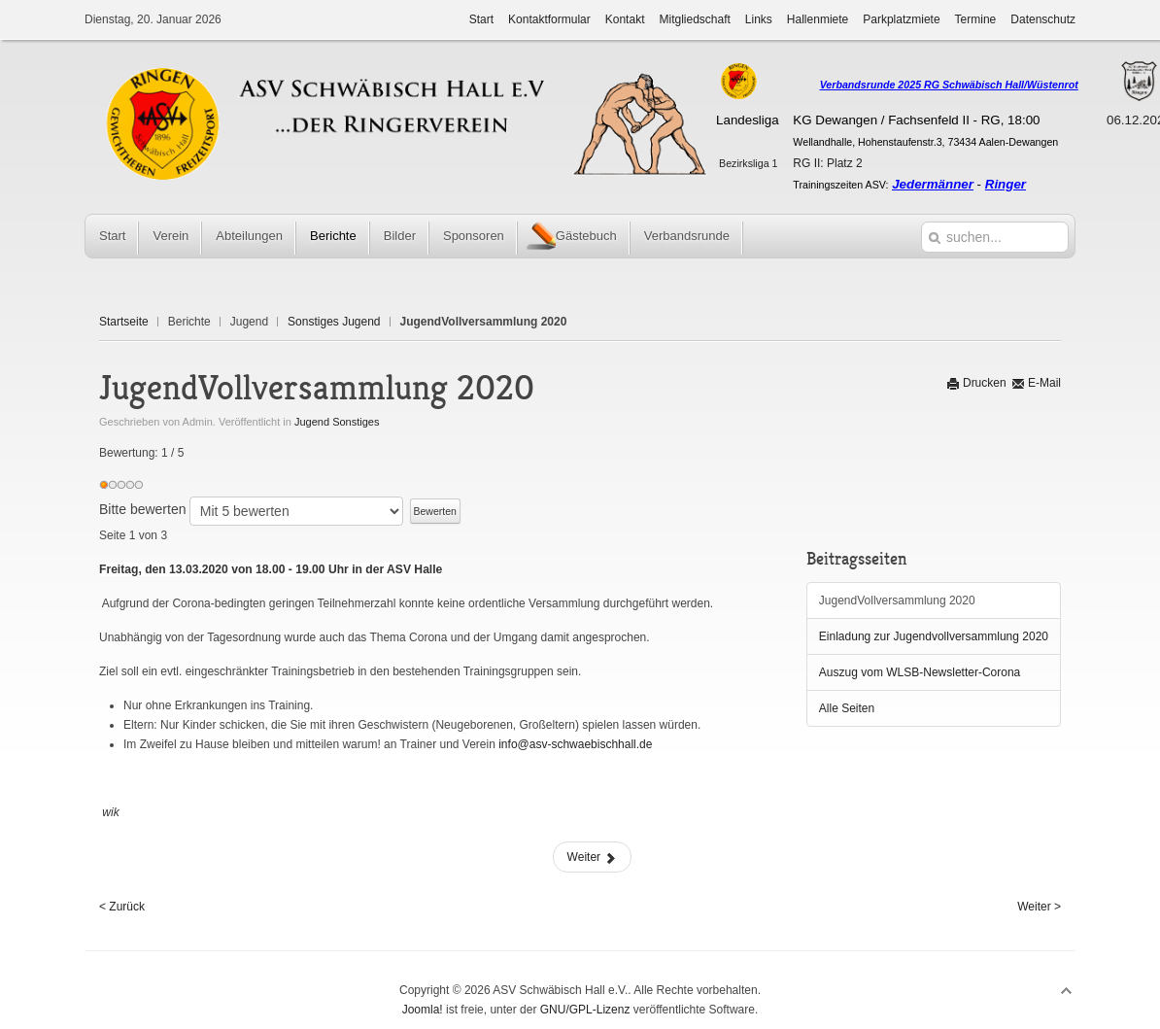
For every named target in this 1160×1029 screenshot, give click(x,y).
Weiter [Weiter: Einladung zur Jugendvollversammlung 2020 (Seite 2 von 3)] (592, 857)
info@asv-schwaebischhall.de (575, 744)
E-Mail (1036, 383)
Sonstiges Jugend (334, 321)
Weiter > (1039, 906)
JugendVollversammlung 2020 (897, 600)
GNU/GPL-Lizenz (585, 1009)
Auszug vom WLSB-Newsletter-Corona (919, 672)
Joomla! (422, 1009)
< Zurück (122, 906)
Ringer (1005, 184)
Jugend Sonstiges (336, 422)
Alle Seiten (846, 708)
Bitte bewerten (143, 509)
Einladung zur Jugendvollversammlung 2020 (933, 636)
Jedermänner (932, 184)
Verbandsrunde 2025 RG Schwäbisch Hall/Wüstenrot (949, 84)
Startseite (124, 321)
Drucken (976, 383)
